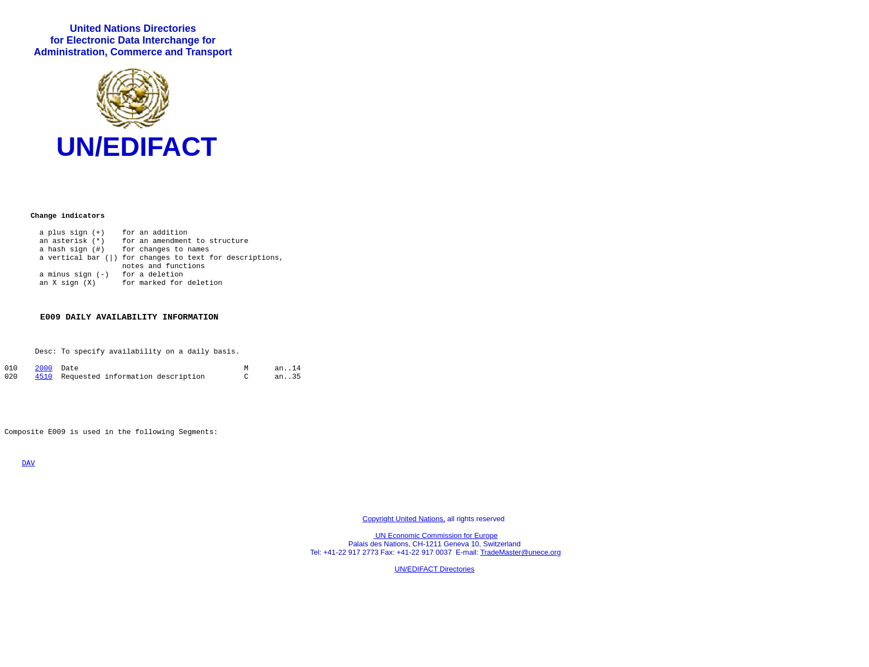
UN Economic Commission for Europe (436, 592)
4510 (43, 417)
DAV (28, 514)
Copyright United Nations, (403, 575)
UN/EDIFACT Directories (435, 625)
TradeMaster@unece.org (520, 608)
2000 (43, 407)
